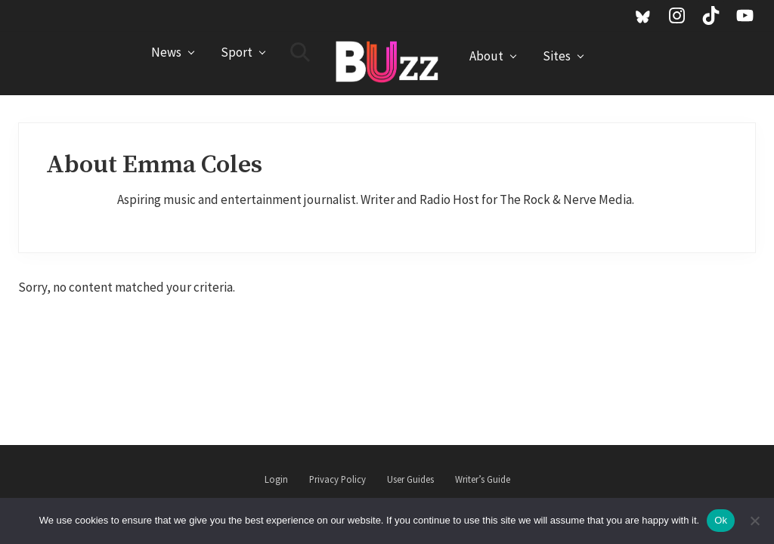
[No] (755, 520)
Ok (720, 520)
